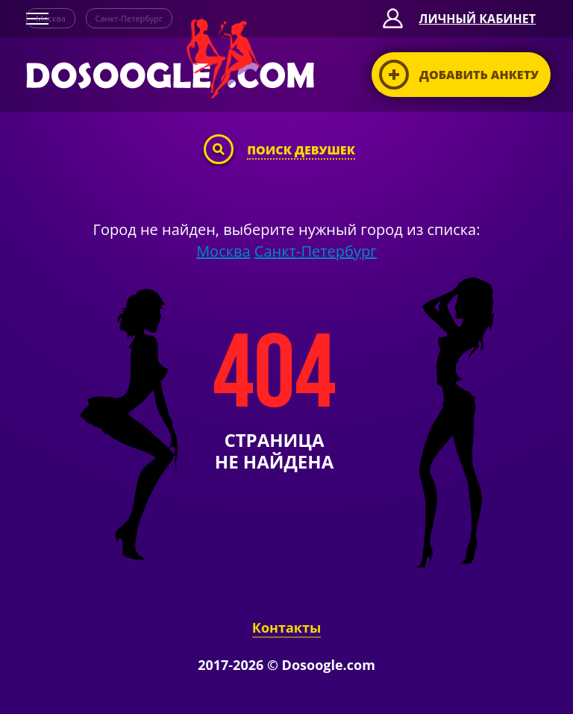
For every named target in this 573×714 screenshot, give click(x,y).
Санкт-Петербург (129, 18)
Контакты (286, 627)
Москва (51, 18)
